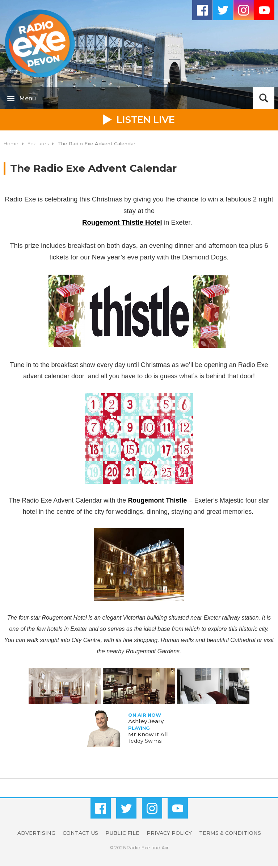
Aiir (165, 847)
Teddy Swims (144, 741)
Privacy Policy (169, 833)
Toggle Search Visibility (263, 98)
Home (11, 143)
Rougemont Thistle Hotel (122, 222)
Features (38, 143)
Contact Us (80, 833)
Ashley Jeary (146, 721)
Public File (122, 833)
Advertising (36, 833)
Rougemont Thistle (157, 500)
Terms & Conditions (230, 833)
